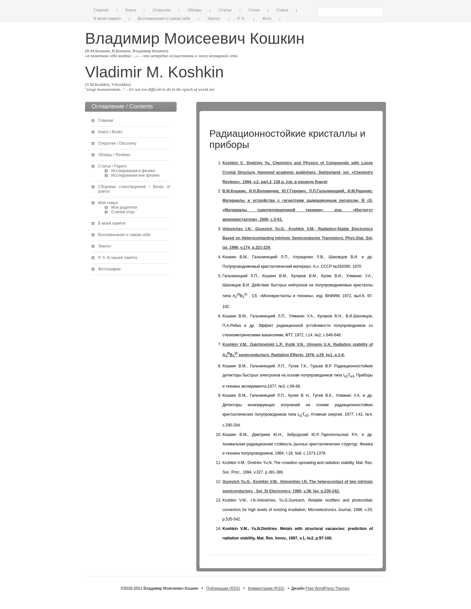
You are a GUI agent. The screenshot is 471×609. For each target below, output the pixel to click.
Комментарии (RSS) (266, 588)
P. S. (241, 18)
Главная (101, 10)
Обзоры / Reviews (114, 154)
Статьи (225, 10)
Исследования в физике (133, 170)
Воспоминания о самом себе (164, 18)
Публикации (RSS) (223, 588)
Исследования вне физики (135, 175)
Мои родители (124, 207)
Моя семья (108, 202)
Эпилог (213, 18)
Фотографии (109, 269)
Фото (266, 18)
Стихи (254, 10)
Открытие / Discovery (117, 143)
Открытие (161, 10)
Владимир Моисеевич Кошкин (195, 38)
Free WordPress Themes (327, 588)
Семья (282, 10)
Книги (131, 10)
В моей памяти (107, 18)
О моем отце (122, 212)
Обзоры (194, 10)
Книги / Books (110, 132)
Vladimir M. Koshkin (154, 72)
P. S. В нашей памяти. (118, 257)
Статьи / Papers (112, 166)
